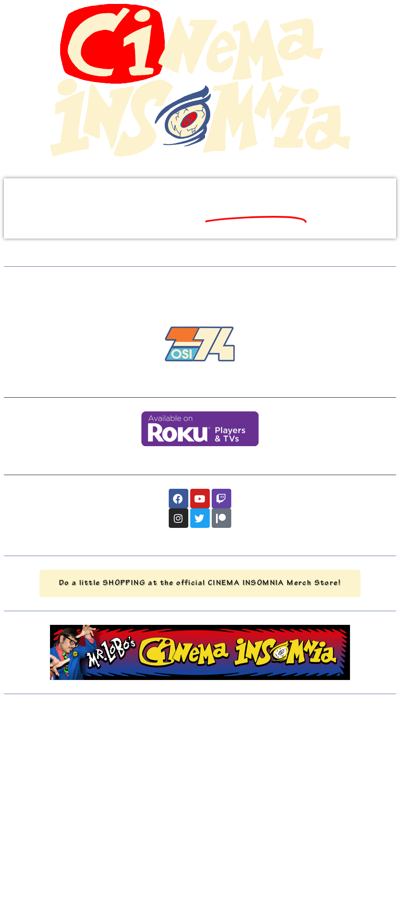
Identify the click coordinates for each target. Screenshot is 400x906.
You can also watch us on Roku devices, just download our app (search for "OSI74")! (200, 458)
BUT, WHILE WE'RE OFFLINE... (200, 286)
